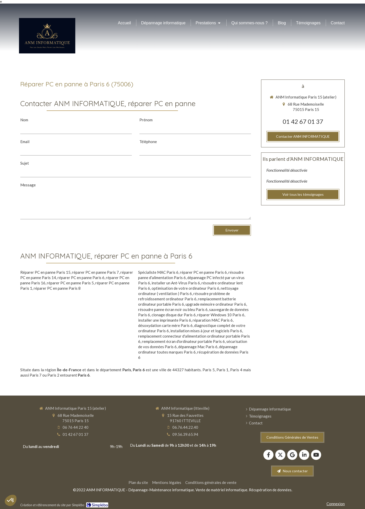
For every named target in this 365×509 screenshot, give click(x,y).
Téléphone (148, 141)
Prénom (146, 120)
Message (28, 185)
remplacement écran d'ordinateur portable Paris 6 (183, 341)
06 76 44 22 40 (75, 427)
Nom (24, 120)
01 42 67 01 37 (303, 121)
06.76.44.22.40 (185, 427)
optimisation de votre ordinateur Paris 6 (185, 288)
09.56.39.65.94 (185, 434)
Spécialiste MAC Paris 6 (158, 272)
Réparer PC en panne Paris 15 (45, 272)
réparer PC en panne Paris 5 (70, 283)
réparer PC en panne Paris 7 (95, 272)
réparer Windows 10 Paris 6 (220, 314)
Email (24, 141)
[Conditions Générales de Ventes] (292, 437)
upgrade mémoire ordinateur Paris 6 (216, 304)
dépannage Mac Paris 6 (197, 346)
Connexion (335, 503)
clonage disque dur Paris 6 (174, 314)
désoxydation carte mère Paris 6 (165, 325)
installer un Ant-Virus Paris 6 (176, 283)
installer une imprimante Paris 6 (164, 320)
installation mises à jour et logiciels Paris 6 (206, 330)
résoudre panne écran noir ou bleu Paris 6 (173, 309)
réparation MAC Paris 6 (213, 320)
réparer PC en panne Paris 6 (81, 277)
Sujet (24, 163)
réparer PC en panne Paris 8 (57, 288)
